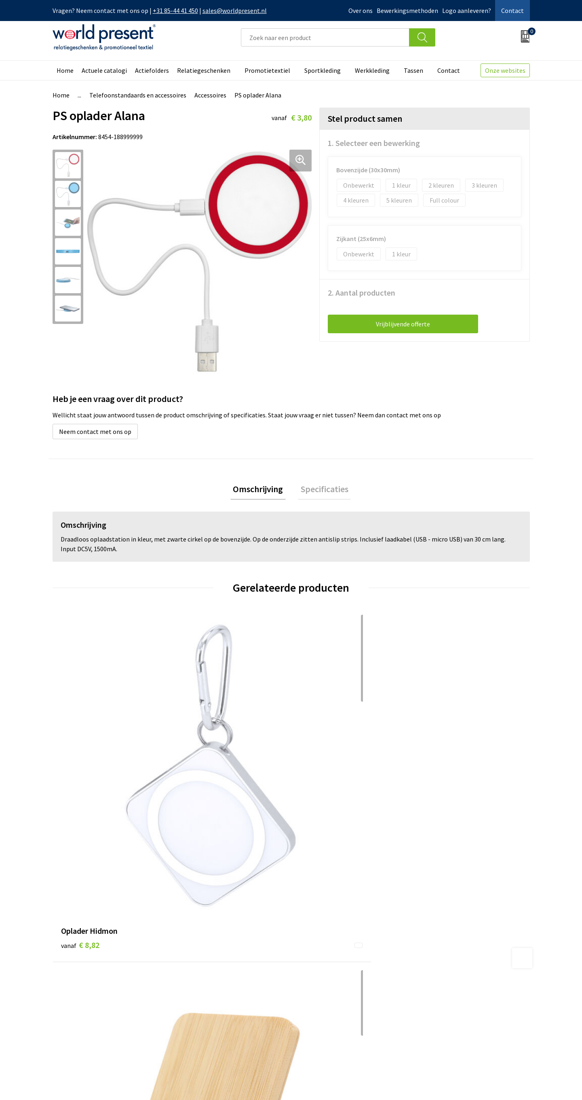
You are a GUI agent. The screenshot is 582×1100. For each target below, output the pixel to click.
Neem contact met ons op (95, 431)
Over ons (360, 10)
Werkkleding (372, 70)
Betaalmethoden (325, 966)
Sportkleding (322, 70)
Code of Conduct (205, 979)
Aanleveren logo (205, 1015)
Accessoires (210, 95)
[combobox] (325, 37)
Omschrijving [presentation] (261, 490)
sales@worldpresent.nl (234, 10)
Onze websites (505, 70)
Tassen (413, 70)
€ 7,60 (199, 748)
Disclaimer (511, 1082)
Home (65, 70)
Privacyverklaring (464, 1082)
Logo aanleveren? (466, 10)
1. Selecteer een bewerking (374, 143)
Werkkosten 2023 (206, 966)
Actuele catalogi (104, 70)
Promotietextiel (267, 70)
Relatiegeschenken (203, 70)
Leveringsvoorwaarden (214, 991)
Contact (512, 10)
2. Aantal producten (361, 293)
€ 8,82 (80, 748)
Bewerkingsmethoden (407, 10)
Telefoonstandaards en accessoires (137, 95)
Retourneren (319, 979)
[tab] (261, 490)
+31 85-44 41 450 (175, 10)
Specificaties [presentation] (322, 490)
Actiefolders (152, 70)
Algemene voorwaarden (399, 1082)
